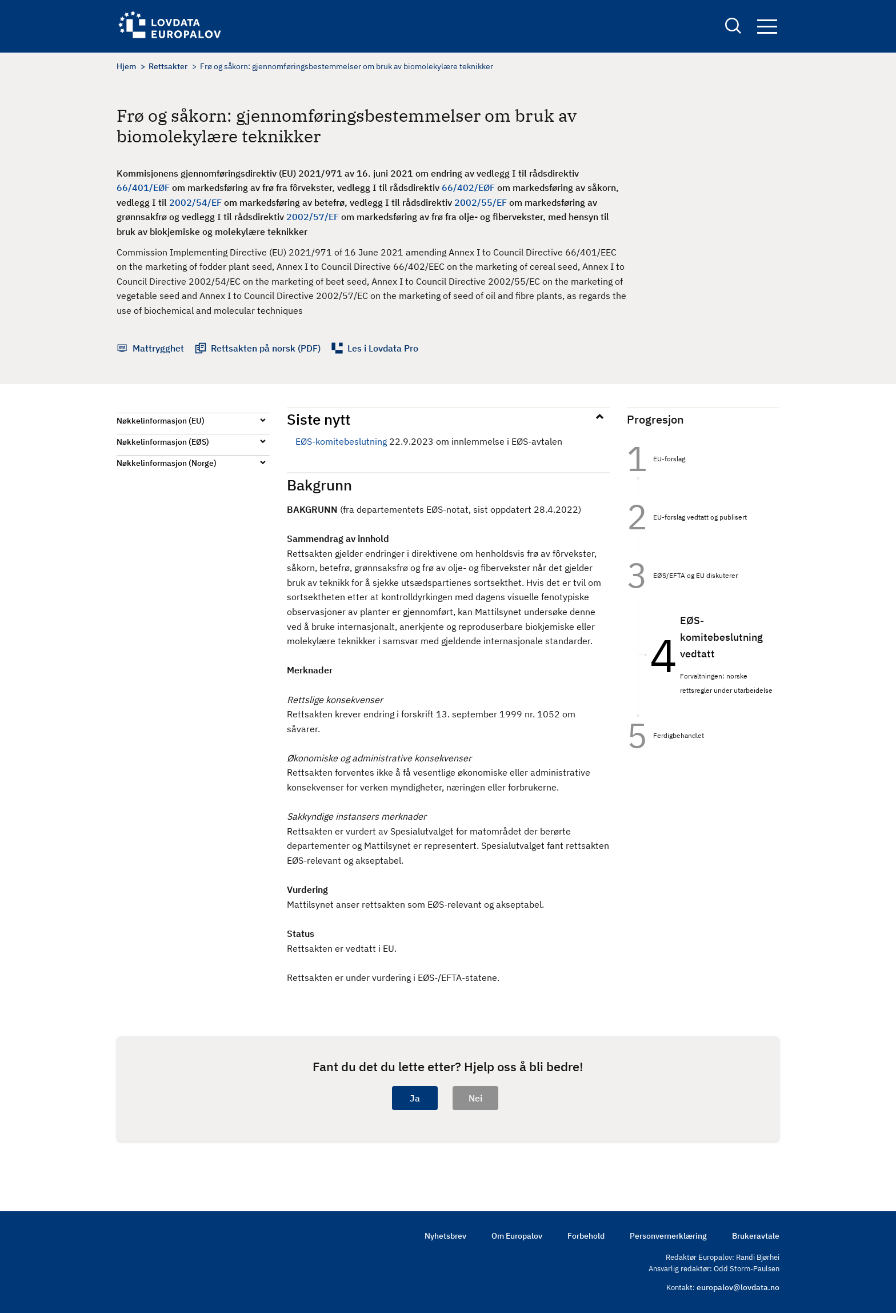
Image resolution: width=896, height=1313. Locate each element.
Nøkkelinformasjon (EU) (161, 421)
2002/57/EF (312, 216)
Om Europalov (516, 1236)
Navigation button (767, 27)
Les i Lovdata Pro (382, 348)
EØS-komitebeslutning (341, 441)
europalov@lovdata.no (738, 1287)
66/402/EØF (468, 187)
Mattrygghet (158, 348)
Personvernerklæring (668, 1236)
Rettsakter (168, 66)
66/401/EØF (143, 187)
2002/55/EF (480, 202)
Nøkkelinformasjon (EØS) (163, 442)
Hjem (126, 66)
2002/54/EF (195, 202)
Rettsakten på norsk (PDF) (266, 348)
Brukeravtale (755, 1236)
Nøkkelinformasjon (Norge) (167, 463)
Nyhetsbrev (445, 1236)
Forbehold (586, 1236)
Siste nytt (318, 419)
